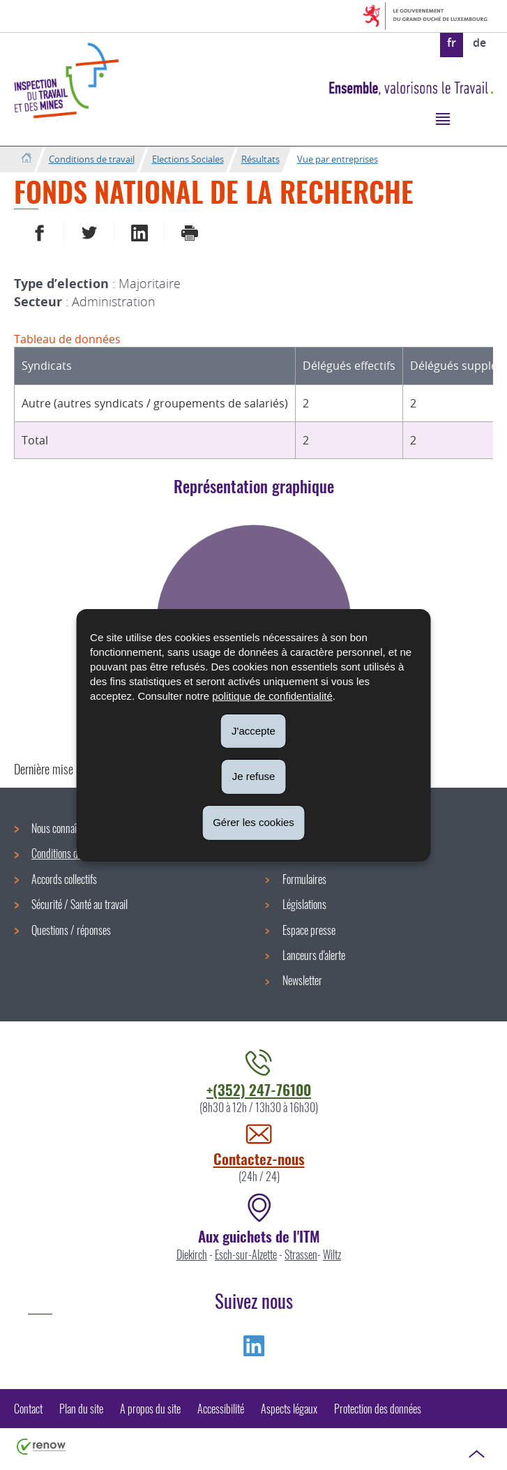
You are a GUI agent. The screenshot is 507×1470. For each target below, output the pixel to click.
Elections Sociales (188, 159)
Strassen (301, 1254)
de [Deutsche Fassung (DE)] (479, 42)
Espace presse (308, 930)
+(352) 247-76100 (258, 1089)
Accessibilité (220, 1408)
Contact (28, 1408)
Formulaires (304, 879)
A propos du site (150, 1408)
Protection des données (377, 1408)
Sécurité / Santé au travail (79, 904)
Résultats (260, 159)
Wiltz (332, 1254)
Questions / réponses (71, 930)
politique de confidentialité (272, 695)
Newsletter (302, 980)
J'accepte (253, 730)
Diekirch (191, 1254)
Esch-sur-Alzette (246, 1254)
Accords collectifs (64, 879)
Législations (304, 904)
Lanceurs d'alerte (313, 955)
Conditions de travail (92, 159)
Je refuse (253, 776)
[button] (442, 118)
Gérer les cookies (253, 822)
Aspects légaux (289, 1408)
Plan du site (81, 1408)
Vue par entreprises (337, 159)
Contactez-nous (259, 1158)
